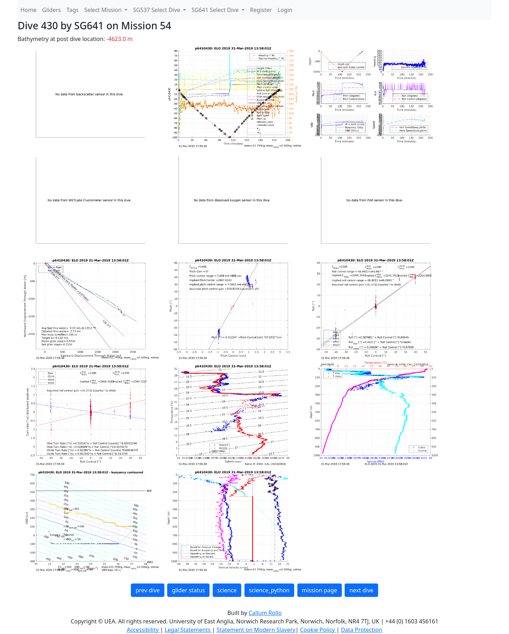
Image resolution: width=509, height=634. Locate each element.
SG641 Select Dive (216, 10)
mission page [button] (319, 590)
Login (285, 10)
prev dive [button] (147, 590)
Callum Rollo (265, 613)
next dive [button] (361, 590)
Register (261, 10)
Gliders (51, 10)
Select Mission (103, 10)
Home (28, 10)
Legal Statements (188, 630)
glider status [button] (188, 590)
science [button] (227, 590)
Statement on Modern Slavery (256, 630)
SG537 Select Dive (157, 10)
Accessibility (143, 630)
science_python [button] (269, 590)
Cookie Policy (318, 630)
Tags (73, 10)
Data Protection (361, 630)
